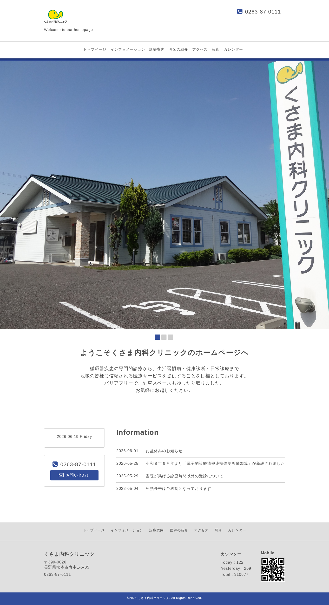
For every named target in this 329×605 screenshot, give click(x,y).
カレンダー (233, 49)
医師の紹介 (178, 49)
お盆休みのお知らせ (164, 451)
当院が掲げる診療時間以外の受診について (185, 476)
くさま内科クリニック (153, 598)
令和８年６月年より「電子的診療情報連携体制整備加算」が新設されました (215, 463)
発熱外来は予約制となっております (178, 488)
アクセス (200, 49)
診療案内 (157, 49)
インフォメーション (128, 49)
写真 (215, 49)
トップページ (94, 49)
